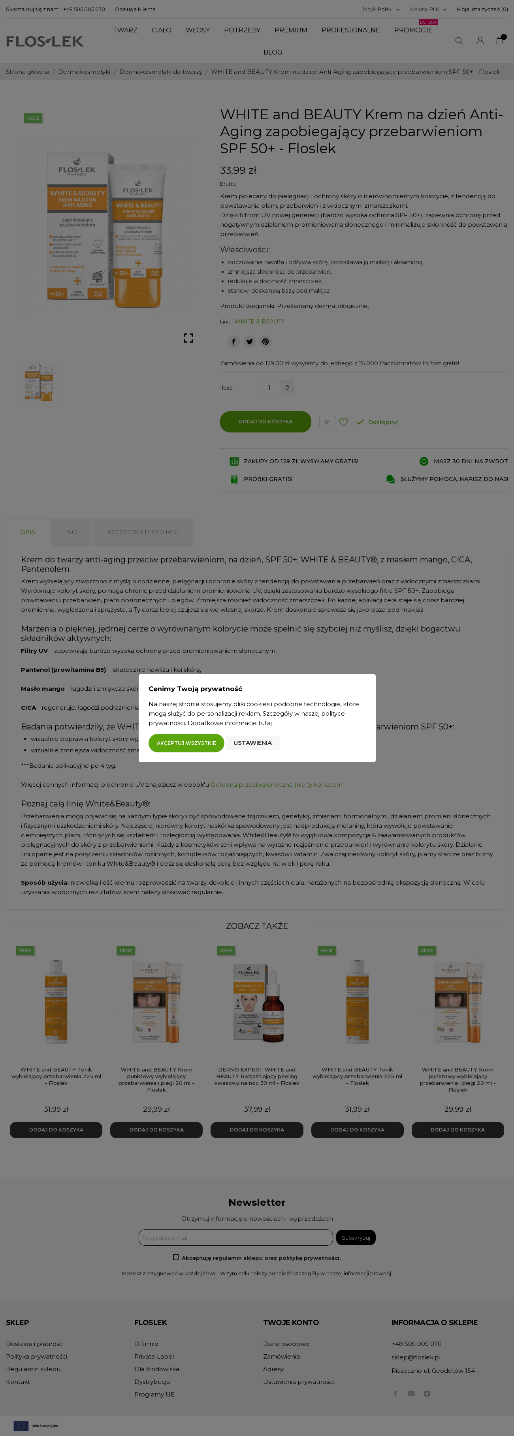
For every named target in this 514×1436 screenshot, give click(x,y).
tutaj (265, 723)
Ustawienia (252, 742)
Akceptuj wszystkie (186, 743)
